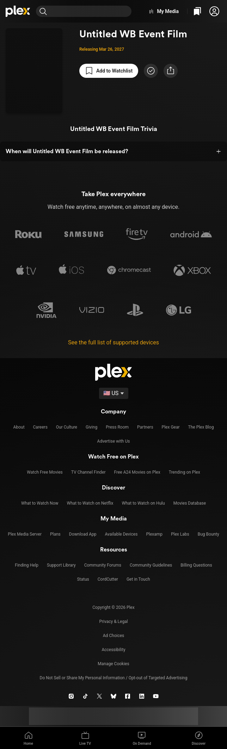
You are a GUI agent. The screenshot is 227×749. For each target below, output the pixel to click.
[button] (214, 11)
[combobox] (90, 11)
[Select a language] (113, 393)
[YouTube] (156, 696)
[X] (99, 696)
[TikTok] (85, 696)
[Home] (18, 11)
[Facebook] (128, 696)
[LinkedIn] (142, 696)
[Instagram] (71, 696)
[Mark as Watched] (151, 71)
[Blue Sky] (113, 696)
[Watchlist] (197, 11)
